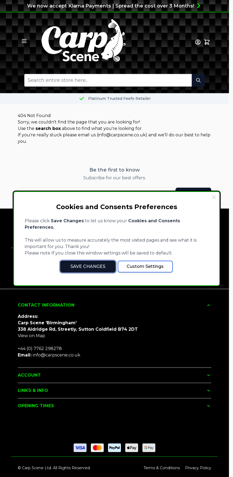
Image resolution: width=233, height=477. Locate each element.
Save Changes (87, 266)
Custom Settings (145, 266)
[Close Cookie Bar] (214, 197)
